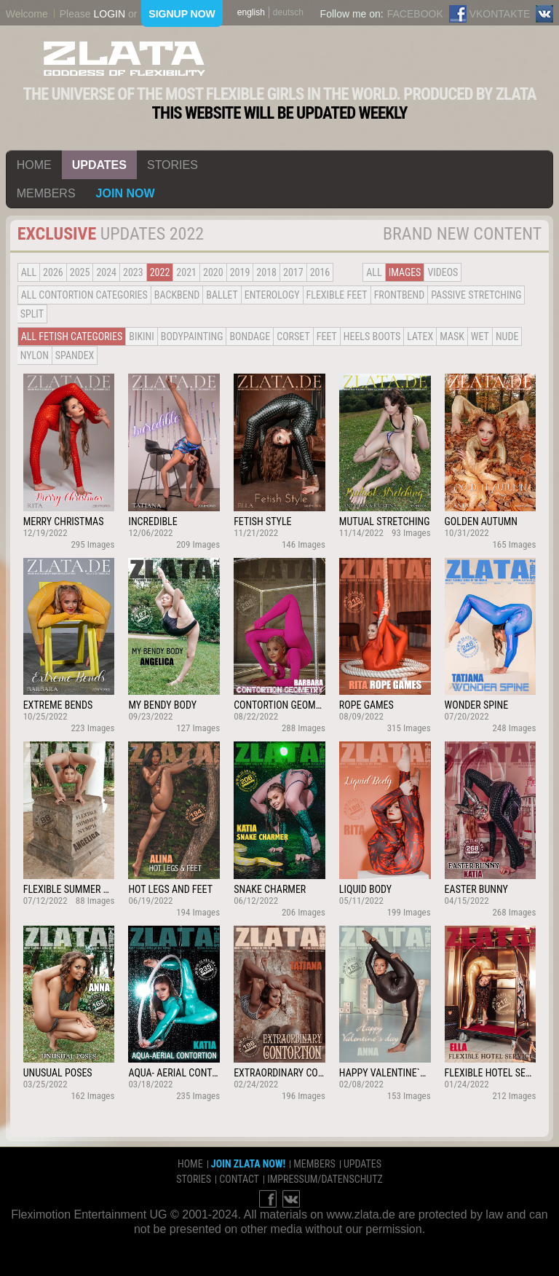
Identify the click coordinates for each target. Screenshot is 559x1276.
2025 (80, 272)
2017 (293, 272)
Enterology (272, 295)
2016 (320, 272)
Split (32, 314)
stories (172, 165)
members (46, 193)
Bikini (141, 336)
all (28, 272)
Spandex (75, 355)
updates (99, 165)
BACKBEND (176, 295)
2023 (133, 272)
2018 (266, 272)
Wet (480, 336)
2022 (160, 272)
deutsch (288, 12)
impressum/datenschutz (325, 1179)
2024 (106, 272)
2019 (240, 272)
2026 (53, 272)
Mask (452, 336)
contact (239, 1179)
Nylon (34, 355)
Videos (442, 272)
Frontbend (399, 295)
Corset (293, 336)
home (34, 165)
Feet (327, 336)
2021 (186, 272)
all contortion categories (84, 295)
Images (405, 272)
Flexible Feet (337, 295)
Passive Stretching (476, 295)
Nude (507, 336)
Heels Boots (372, 336)
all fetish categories (72, 336)
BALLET (221, 295)
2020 (213, 272)
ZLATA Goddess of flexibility (124, 59)
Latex (420, 336)
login (109, 14)
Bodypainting (192, 336)
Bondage (249, 336)
